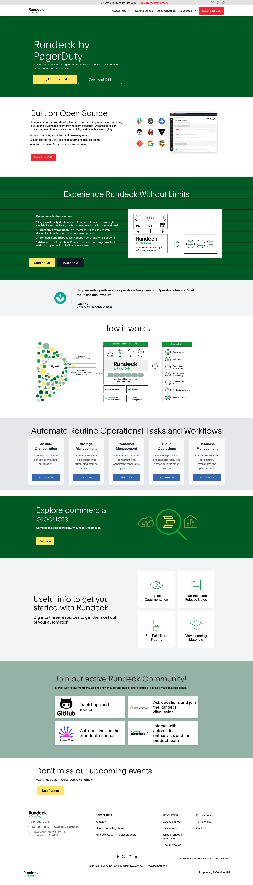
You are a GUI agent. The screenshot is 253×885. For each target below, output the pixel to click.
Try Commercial (55, 79)
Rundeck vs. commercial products (116, 834)
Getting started (171, 821)
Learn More (46, 477)
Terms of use (203, 821)
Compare (45, 541)
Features (101, 821)
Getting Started (144, 10)
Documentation (166, 10)
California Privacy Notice (102, 865)
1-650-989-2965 (38, 827)
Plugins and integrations (110, 828)
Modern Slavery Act (131, 865)
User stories (170, 828)
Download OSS (211, 10)
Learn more (86, 477)
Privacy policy (204, 815)
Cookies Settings (157, 865)
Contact (201, 828)
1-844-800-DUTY (38, 821)
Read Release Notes (154, 2)
